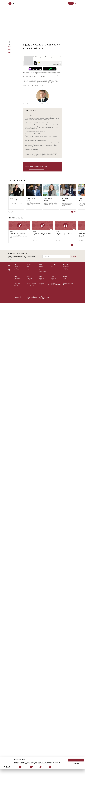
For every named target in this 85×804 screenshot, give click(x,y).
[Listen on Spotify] (49, 69)
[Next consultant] (12, 212)
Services (28, 266)
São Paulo (52, 276)
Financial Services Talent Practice (40, 166)
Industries (28, 269)
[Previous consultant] (9, 212)
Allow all (76, 794)
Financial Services (26, 51)
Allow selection (76, 798)
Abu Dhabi (40, 276)
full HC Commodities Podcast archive (36, 169)
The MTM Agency (68, 269)
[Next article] (12, 245)
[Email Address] (56, 256)
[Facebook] (9, 53)
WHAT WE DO (29, 264)
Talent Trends (41, 266)
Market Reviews (41, 268)
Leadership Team (17, 266)
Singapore (65, 276)
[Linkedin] (9, 47)
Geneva (15, 290)
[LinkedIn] (10, 265)
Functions (28, 268)
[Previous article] (9, 245)
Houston (28, 276)
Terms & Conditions (66, 266)
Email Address (45, 254)
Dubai (40, 290)
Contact (70, 3)
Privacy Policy (65, 268)
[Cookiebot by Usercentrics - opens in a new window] (7, 802)
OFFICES (52, 266)
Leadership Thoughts (42, 271)
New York (28, 290)
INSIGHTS (40, 264)
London (15, 276)
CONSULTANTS (53, 264)
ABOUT (15, 264)
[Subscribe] (73, 256)
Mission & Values (17, 269)
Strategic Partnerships (18, 268)
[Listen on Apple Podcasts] (35, 69)
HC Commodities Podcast (43, 269)
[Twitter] (9, 50)
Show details (56, 801)
